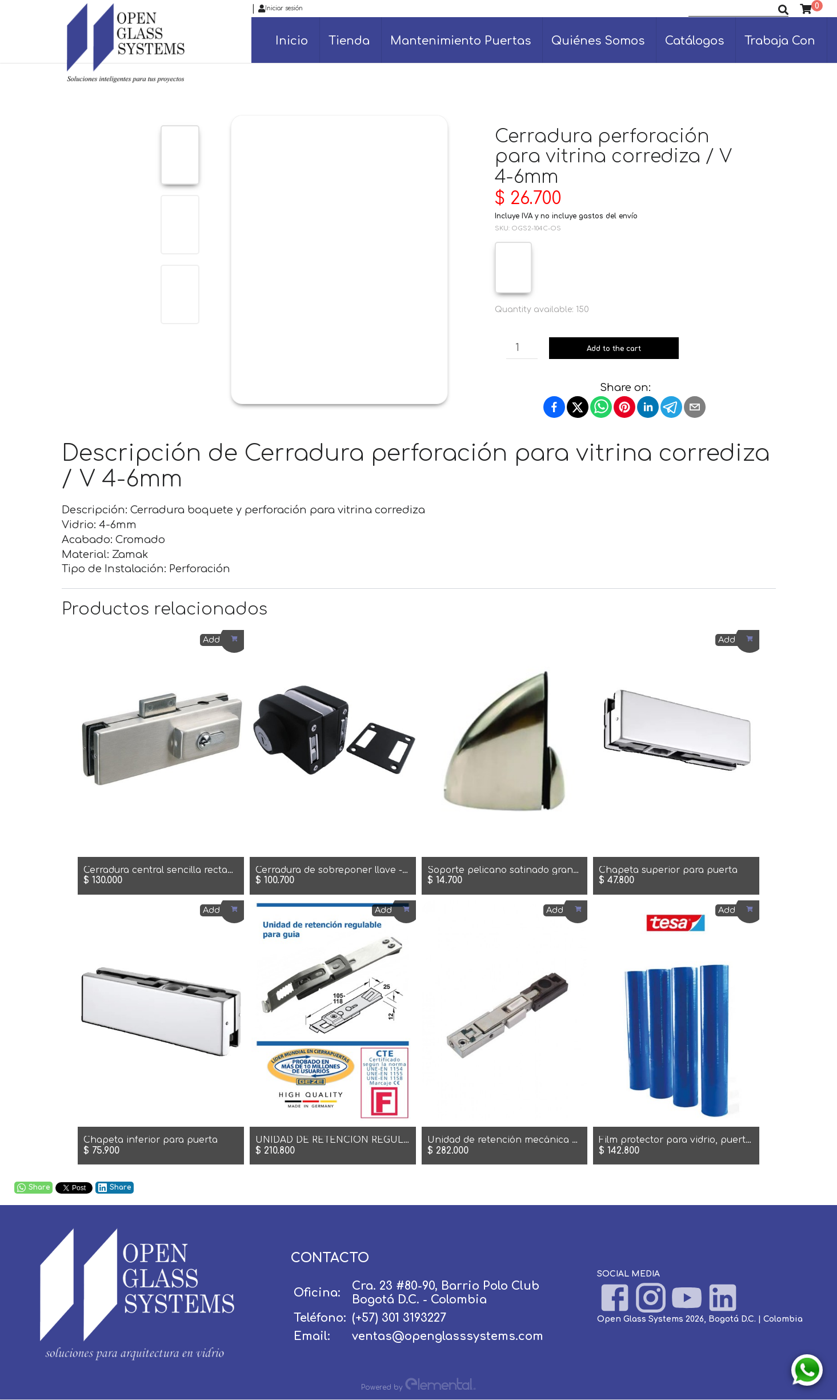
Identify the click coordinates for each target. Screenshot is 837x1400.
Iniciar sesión (280, 9)
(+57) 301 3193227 (399, 1318)
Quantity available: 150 (542, 309)
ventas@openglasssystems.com (447, 1336)
